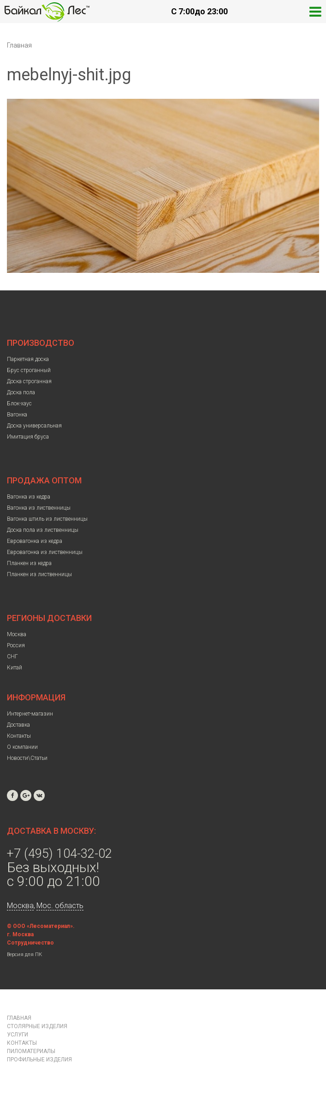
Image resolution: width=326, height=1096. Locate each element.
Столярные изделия (37, 1026)
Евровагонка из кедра (34, 541)
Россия (16, 645)
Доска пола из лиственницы (42, 530)
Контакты (19, 736)
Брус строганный (29, 370)
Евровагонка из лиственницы (45, 552)
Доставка (18, 725)
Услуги (17, 1034)
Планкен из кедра (29, 563)
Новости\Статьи (27, 758)
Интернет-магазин (30, 714)
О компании (22, 747)
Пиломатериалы (31, 1051)
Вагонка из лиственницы (39, 508)
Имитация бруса (28, 437)
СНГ (12, 656)
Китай (14, 667)
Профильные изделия (39, 1059)
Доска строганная (29, 381)
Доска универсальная (34, 425)
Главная (19, 45)
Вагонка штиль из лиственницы (47, 519)
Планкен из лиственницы (39, 574)
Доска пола (21, 392)
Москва (16, 634)
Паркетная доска (28, 359)
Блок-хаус (19, 403)
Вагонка (17, 414)
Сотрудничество (30, 942)
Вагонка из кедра (28, 497)
